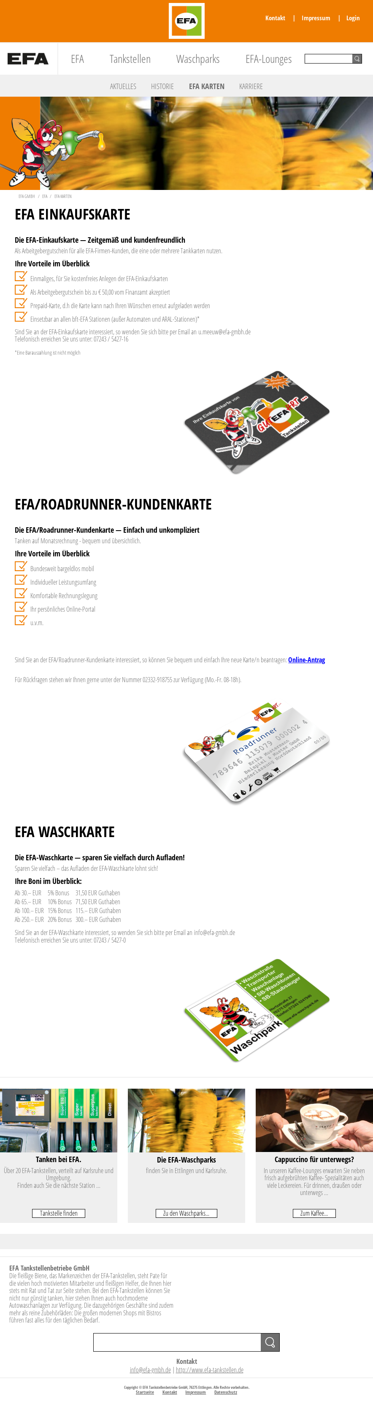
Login (353, 18)
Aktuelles (123, 86)
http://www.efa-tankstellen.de (209, 1369)
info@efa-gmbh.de (150, 1369)
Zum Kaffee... (314, 1213)
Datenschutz (225, 1392)
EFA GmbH (27, 196)
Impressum (316, 18)
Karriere (251, 86)
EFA (77, 58)
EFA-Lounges (269, 58)
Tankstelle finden (59, 1213)
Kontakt (275, 18)
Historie (162, 86)
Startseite (145, 1392)
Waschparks (198, 58)
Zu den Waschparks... (186, 1213)
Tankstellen (130, 58)
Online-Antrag (306, 659)
